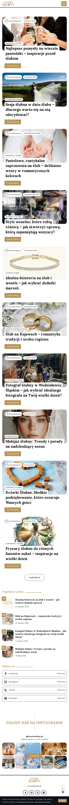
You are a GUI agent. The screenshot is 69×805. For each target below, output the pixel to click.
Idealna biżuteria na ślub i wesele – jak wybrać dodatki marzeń (31, 283)
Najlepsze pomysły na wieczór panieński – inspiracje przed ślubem (32, 53)
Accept (62, 800)
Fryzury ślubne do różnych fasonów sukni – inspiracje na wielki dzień (32, 553)
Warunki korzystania (43, 802)
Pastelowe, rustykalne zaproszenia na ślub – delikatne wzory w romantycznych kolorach (33, 168)
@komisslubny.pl (34, 736)
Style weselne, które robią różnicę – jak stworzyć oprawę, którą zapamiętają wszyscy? (33, 227)
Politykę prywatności (26, 802)
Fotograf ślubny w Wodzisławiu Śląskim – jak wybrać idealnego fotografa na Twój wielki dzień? (34, 390)
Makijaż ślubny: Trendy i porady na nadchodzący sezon (34, 444)
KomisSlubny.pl (15, 21)
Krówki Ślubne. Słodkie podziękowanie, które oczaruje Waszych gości (33, 497)
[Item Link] (34, 33)
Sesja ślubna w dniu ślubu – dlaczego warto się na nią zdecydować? (30, 109)
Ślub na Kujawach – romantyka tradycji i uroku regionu (33, 337)
